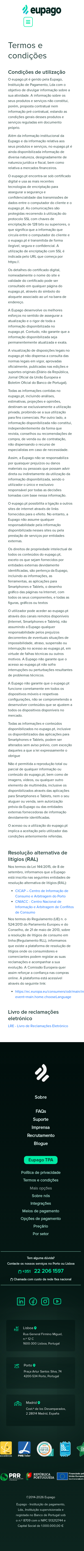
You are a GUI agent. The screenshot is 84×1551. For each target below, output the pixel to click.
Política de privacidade (40, 1172)
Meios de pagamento (40, 1211)
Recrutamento (40, 1135)
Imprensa (41, 1127)
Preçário (40, 1226)
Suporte (40, 1119)
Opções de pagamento (41, 1218)
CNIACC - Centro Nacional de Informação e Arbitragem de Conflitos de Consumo (44, 907)
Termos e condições (40, 1180)
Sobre (41, 1097)
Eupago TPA (40, 1160)
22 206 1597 (40, 1271)
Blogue (41, 1143)
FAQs (41, 1111)
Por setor (41, 1234)
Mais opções (41, 1188)
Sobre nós (41, 1196)
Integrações (40, 1203)
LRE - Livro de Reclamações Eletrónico (38, 1026)
